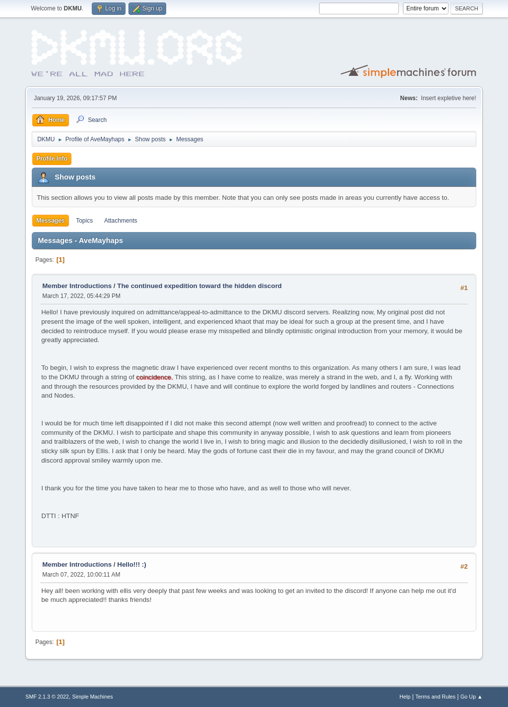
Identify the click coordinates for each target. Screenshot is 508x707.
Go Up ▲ (471, 697)
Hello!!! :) (131, 564)
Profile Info (51, 158)
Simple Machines (92, 697)
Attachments (120, 220)
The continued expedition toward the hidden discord (199, 286)
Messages (50, 220)
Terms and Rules (435, 697)
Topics (84, 220)
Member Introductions (77, 286)
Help (404, 697)
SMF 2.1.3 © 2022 (47, 697)
